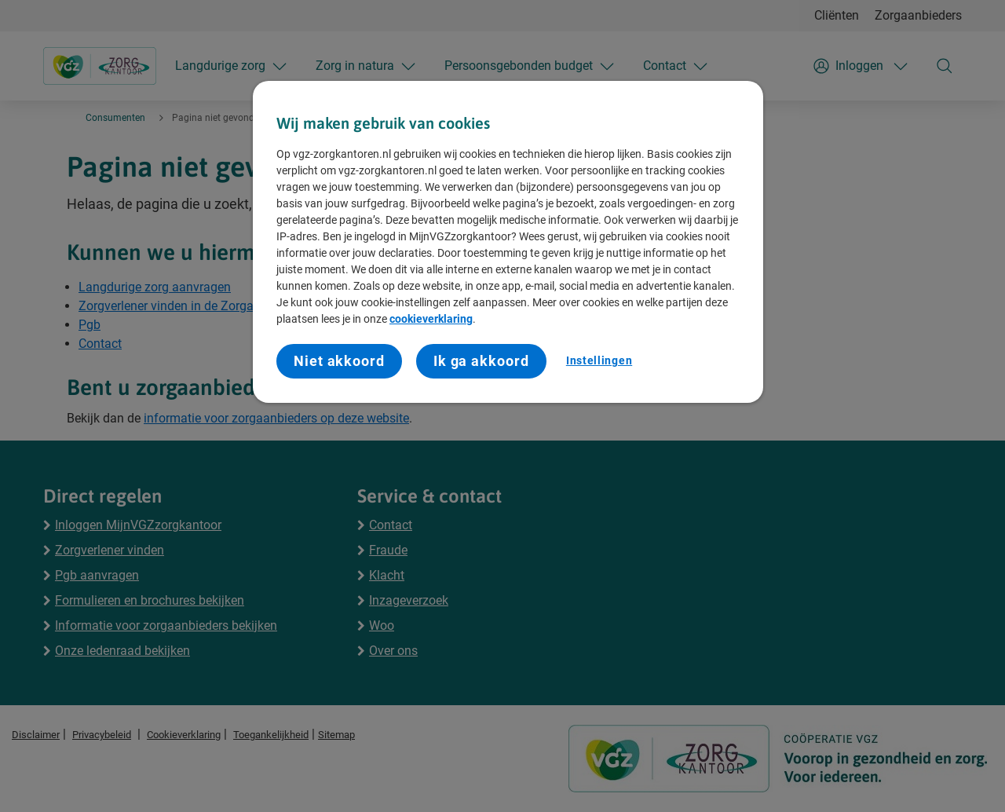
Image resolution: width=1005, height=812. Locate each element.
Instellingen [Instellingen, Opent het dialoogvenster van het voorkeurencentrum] (599, 360)
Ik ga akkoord (481, 361)
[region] (508, 242)
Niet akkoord (339, 361)
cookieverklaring (431, 319)
